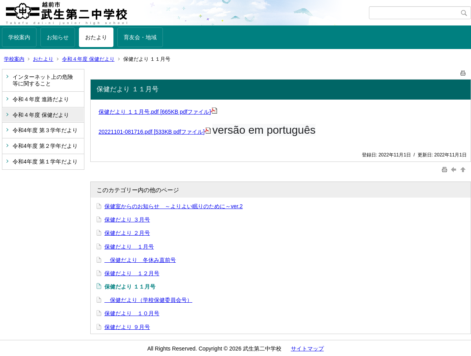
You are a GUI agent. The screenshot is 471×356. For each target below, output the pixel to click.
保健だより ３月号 (127, 219)
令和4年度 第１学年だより (45, 161)
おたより (96, 37)
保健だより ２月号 (127, 233)
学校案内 (19, 37)
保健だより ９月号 (127, 327)
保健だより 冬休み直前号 (140, 260)
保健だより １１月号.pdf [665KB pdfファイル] (158, 112)
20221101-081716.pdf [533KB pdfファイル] (155, 132)
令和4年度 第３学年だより (45, 130)
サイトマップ (307, 348)
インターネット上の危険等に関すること (43, 80)
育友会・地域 (140, 37)
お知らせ (58, 37)
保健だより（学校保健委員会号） (148, 300)
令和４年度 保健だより (88, 59)
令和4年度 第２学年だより (45, 146)
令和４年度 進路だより (41, 99)
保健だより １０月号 (131, 313)
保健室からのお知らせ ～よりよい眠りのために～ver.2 (173, 206)
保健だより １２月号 (131, 273)
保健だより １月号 (129, 246)
